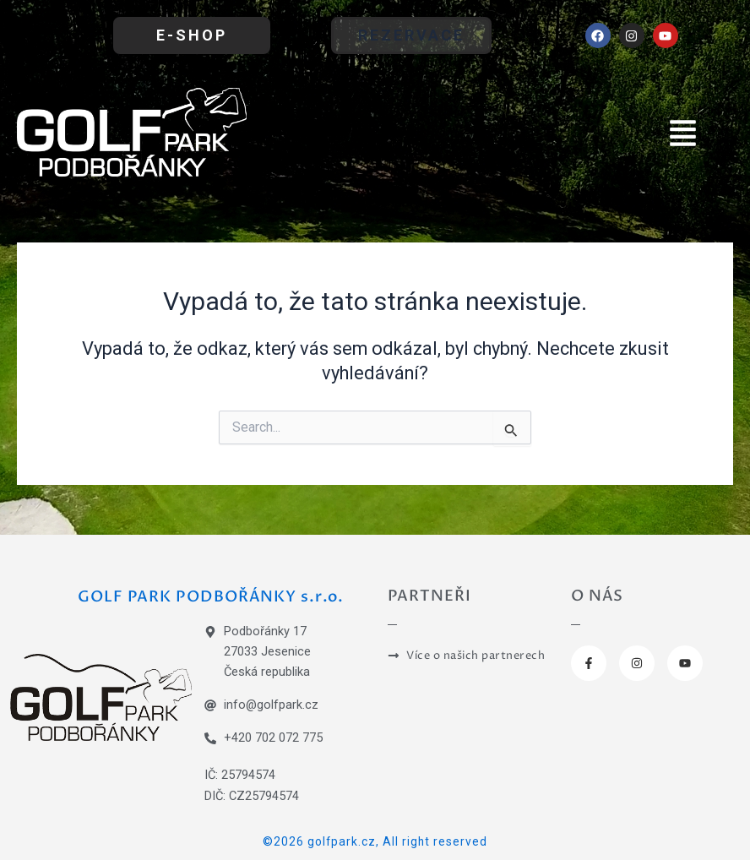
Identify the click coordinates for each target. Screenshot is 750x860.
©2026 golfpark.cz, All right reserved (375, 841)
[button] (683, 132)
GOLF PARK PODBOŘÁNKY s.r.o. (211, 597)
